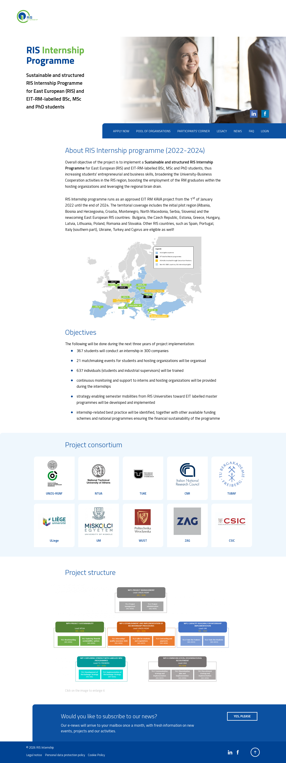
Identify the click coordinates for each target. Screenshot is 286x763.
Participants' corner (193, 131)
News (238, 131)
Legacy (222, 131)
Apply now (121, 131)
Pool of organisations (153, 131)
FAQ (251, 131)
